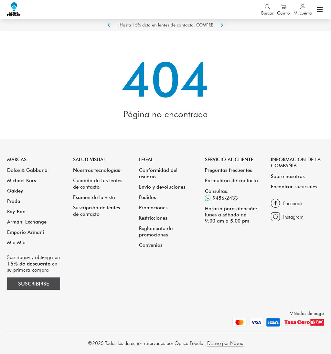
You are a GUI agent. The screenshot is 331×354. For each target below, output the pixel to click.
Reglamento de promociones (156, 231)
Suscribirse (33, 283)
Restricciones (153, 218)
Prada (13, 201)
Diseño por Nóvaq (225, 343)
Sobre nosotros (287, 176)
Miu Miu (16, 242)
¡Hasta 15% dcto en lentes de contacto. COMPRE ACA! (165, 31)
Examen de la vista (94, 197)
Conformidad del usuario (158, 173)
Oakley (15, 191)
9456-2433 (221, 198)
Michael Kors (21, 180)
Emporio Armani (25, 232)
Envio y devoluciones (162, 187)
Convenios (150, 245)
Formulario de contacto (231, 180)
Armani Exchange (27, 222)
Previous (109, 25)
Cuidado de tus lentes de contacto (97, 183)
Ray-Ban (16, 211)
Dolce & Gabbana (27, 170)
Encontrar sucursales (294, 186)
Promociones (153, 207)
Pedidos (147, 197)
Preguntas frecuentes (228, 170)
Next (222, 25)
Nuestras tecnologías (96, 170)
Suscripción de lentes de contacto (96, 210)
